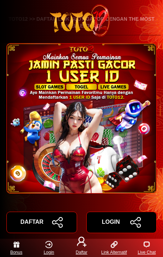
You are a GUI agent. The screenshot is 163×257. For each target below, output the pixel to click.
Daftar (81, 248)
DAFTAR (41, 222)
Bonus (16, 248)
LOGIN (121, 222)
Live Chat (147, 248)
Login (49, 248)
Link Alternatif (114, 248)
